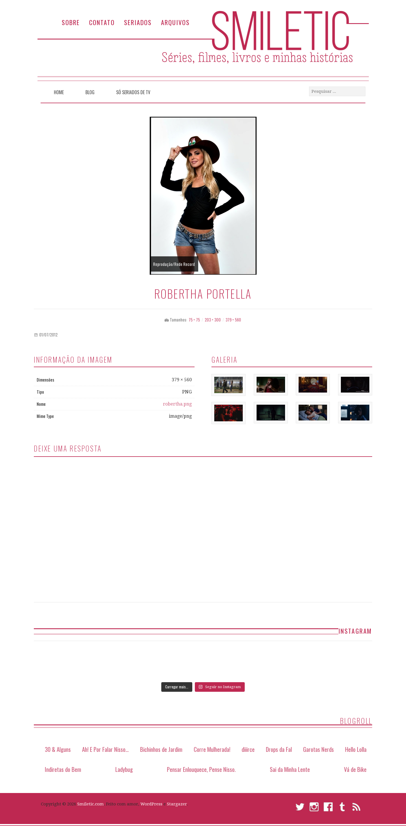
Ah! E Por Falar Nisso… (105, 749)
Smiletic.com (90, 804)
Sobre (71, 22)
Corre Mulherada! (212, 749)
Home (59, 92)
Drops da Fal (279, 749)
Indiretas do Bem (63, 769)
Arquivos (175, 22)
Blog (89, 92)
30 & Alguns (58, 749)
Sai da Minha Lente (290, 769)
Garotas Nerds (318, 749)
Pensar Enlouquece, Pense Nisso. (201, 769)
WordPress (151, 804)
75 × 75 (194, 320)
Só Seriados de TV (133, 92)
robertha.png (177, 404)
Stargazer (177, 804)
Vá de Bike (355, 769)
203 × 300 (213, 320)
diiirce (248, 749)
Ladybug (124, 769)
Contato (102, 22)
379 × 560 (233, 320)
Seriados (138, 22)
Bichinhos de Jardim (161, 749)
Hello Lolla (356, 749)
